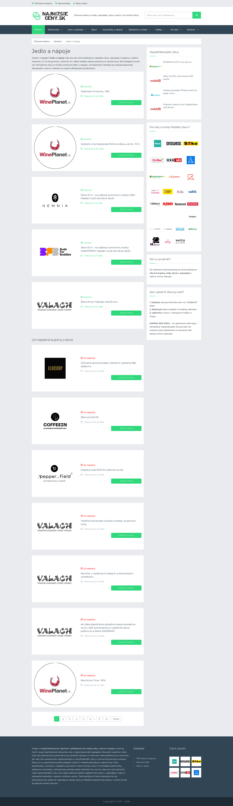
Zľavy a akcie (80, 3)
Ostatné (192, 29)
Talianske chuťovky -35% (95, 91)
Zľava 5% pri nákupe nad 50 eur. (99, 301)
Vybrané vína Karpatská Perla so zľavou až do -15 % (110, 144)
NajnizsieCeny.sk (171, 269)
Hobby (160, 29)
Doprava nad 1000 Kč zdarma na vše (102, 469)
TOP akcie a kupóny (42, 3)
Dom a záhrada (77, 29)
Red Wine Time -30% (93, 680)
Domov (38, 29)
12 (106, 719)
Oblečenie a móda (139, 29)
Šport (94, 29)
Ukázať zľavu (126, 102)
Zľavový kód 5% (90, 417)
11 (99, 719)
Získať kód (126, 209)
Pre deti (176, 29)
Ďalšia (116, 719)
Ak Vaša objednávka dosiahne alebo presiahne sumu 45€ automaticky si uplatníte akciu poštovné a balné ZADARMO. (108, 627)
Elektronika (55, 29)
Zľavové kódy (62, 3)
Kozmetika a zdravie (113, 29)
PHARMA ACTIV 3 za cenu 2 (177, 62)
